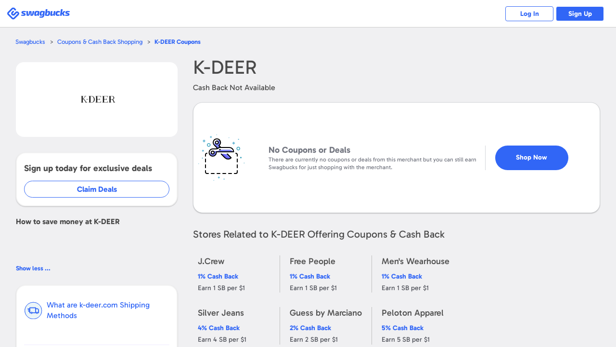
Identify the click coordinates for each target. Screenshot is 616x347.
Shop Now (531, 157)
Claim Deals (97, 189)
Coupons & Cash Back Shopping (99, 41)
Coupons (177, 41)
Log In (529, 14)
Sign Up (580, 14)
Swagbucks (30, 41)
